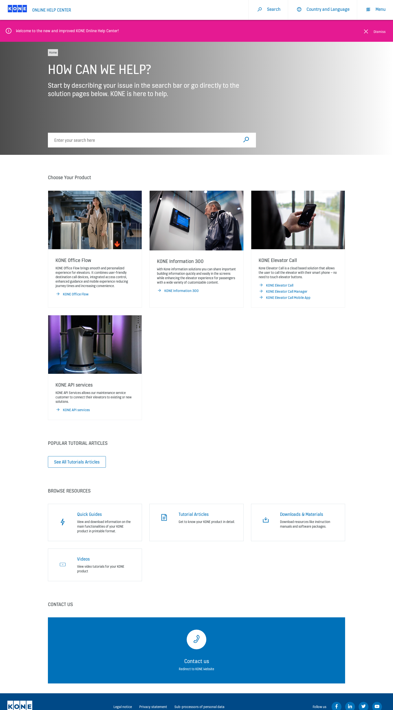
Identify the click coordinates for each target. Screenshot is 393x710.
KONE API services (73, 409)
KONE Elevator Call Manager (283, 291)
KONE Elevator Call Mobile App (284, 297)
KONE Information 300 (178, 290)
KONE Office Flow (72, 294)
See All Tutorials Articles (77, 462)
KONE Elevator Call (276, 285)
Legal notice (122, 706)
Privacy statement (153, 706)
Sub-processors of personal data (199, 706)
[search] (144, 140)
